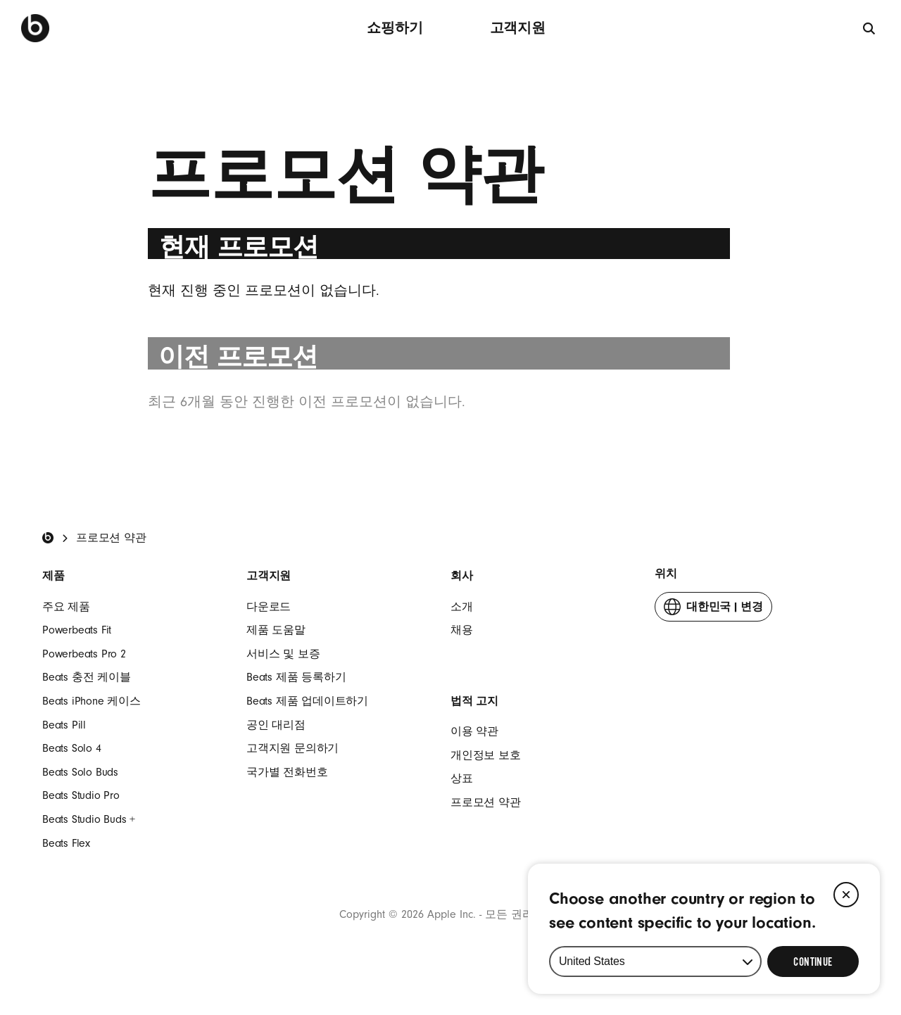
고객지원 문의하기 (292, 748)
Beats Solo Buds (80, 772)
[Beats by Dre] (35, 28)
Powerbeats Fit (76, 630)
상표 (461, 778)
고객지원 (518, 28)
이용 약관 (474, 731)
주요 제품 (66, 606)
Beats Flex (66, 843)
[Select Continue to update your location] (813, 961)
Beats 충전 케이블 (86, 677)
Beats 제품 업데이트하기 (307, 701)
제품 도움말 (275, 630)
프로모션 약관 (485, 802)
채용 (461, 630)
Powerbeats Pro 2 (84, 654)
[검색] (869, 27)
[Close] (846, 894)
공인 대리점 (275, 725)
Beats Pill (64, 725)
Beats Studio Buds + (88, 819)
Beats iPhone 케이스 (91, 701)
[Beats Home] (47, 537)
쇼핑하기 (394, 28)
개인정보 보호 (485, 755)
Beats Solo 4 (71, 748)
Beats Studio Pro (81, 795)
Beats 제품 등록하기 (296, 677)
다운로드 (268, 606)
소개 (461, 606)
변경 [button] (713, 610)
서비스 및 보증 (283, 654)
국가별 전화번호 (286, 772)
